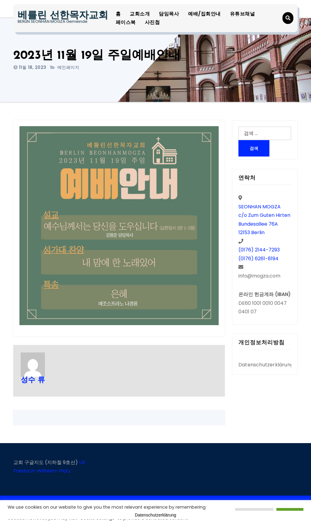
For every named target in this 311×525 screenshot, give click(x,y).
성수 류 (33, 380)
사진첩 (152, 22)
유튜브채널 (242, 13)
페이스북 (126, 22)
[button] (287, 18)
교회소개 (140, 13)
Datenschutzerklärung (265, 364)
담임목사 (169, 13)
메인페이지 (68, 67)
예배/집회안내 (205, 13)
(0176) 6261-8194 (258, 258)
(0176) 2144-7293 (259, 249)
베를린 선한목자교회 (63, 16)
